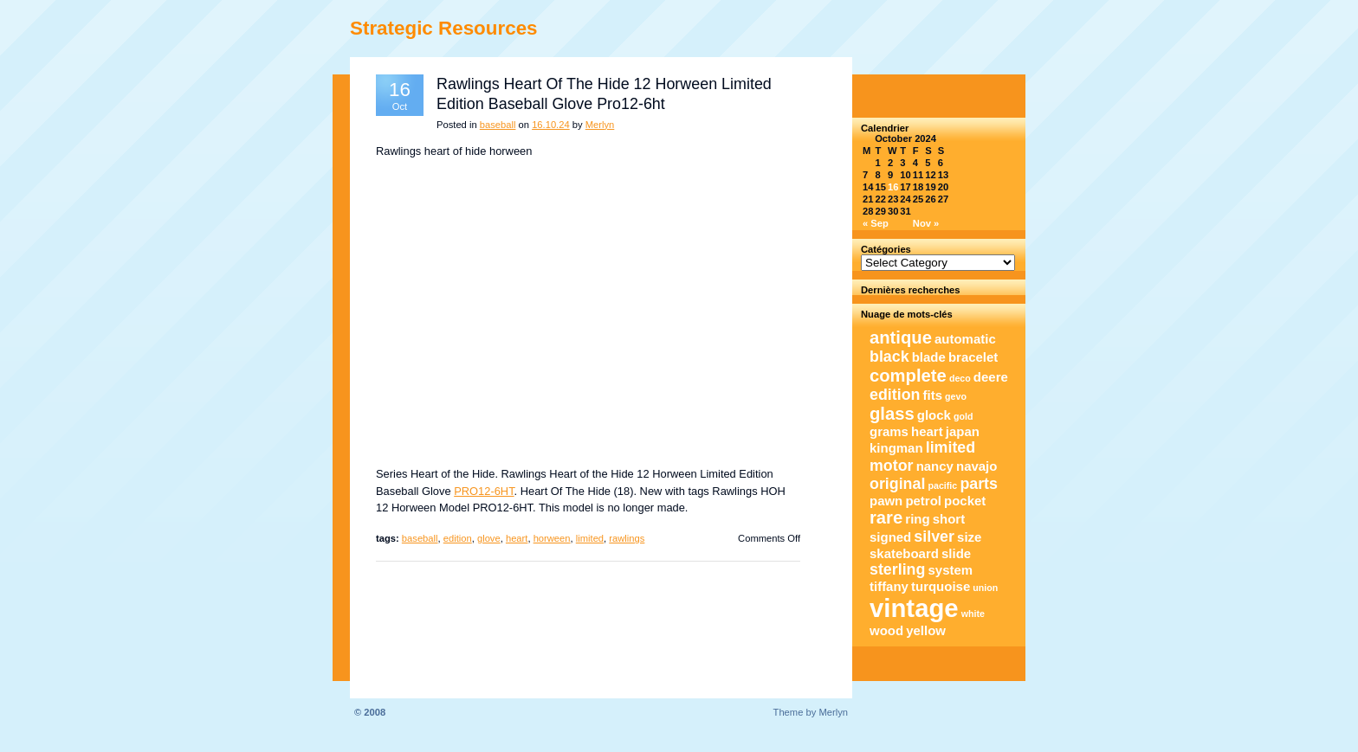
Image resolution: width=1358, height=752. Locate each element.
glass (892, 413)
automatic (965, 338)
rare (886, 517)
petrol (923, 500)
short (949, 518)
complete (908, 375)
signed (890, 537)
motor (892, 465)
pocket (965, 500)
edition (457, 538)
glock (934, 415)
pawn (886, 500)
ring (917, 518)
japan (963, 431)
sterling (897, 569)
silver (934, 536)
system (950, 569)
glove (489, 538)
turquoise (940, 586)
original (897, 483)
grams (889, 431)
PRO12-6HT (484, 491)
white (973, 613)
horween (552, 538)
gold (963, 416)
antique (901, 337)
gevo (956, 396)
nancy (935, 466)
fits (932, 395)
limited (590, 538)
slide (956, 553)
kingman (896, 447)
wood (886, 630)
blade (929, 357)
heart (517, 538)
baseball (498, 124)
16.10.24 (551, 124)
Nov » (926, 223)
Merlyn (600, 124)
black (889, 356)
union (985, 587)
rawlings (626, 538)
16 (893, 187)
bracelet (973, 357)
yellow (926, 630)
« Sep (876, 223)
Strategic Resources (444, 28)
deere (990, 377)
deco (960, 378)
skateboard (904, 553)
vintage (914, 608)
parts (979, 483)
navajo (976, 466)
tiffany (889, 586)
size (969, 537)
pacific (943, 485)
